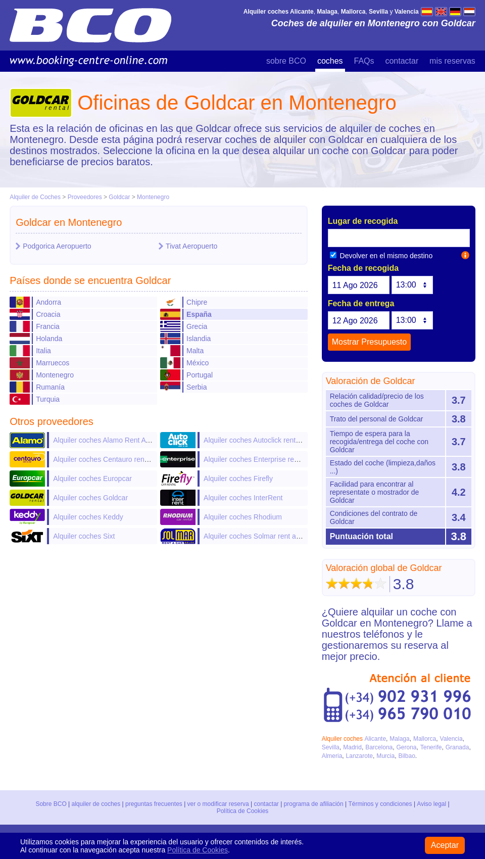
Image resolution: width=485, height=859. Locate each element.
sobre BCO (286, 61)
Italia (43, 351)
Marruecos (52, 363)
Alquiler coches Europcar (92, 478)
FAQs (364, 61)
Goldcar (119, 197)
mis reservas (452, 61)
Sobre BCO (51, 803)
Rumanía (50, 387)
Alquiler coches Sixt (84, 536)
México (197, 363)
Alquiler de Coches (35, 197)
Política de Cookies (243, 811)
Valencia (451, 738)
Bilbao (406, 755)
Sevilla (331, 747)
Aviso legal (431, 803)
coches (330, 61)
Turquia (48, 399)
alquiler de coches (96, 803)
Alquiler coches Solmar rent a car (256, 536)
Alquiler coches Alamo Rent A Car (106, 440)
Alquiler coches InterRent (243, 498)
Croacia (48, 314)
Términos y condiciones (380, 803)
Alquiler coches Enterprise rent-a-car (261, 459)
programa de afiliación (314, 803)
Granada (457, 747)
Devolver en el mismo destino (381, 256)
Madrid (352, 747)
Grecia (196, 326)
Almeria (332, 755)
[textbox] (399, 238)
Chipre (196, 302)
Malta (195, 351)
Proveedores (85, 197)
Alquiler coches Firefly (238, 478)
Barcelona (379, 747)
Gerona (406, 747)
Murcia (385, 755)
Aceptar (445, 845)
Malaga (399, 738)
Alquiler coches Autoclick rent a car (258, 440)
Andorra (48, 302)
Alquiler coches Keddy (88, 517)
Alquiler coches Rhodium (243, 517)
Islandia (198, 339)
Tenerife (431, 747)
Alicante (375, 738)
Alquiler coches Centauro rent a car (108, 459)
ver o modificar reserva (218, 803)
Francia (48, 326)
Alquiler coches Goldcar (90, 498)
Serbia (196, 387)
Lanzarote (359, 755)
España (199, 314)
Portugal (199, 375)
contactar (401, 61)
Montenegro (153, 197)
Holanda (49, 339)
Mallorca (424, 738)
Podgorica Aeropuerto (57, 246)
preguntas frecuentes (154, 803)
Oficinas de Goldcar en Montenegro (236, 102)
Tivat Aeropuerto (191, 246)
